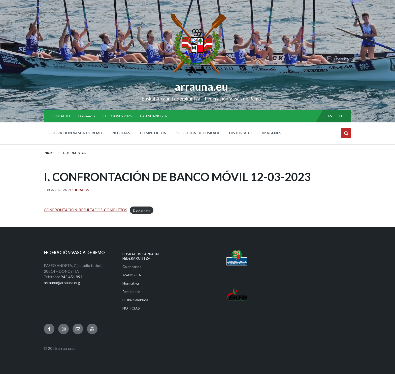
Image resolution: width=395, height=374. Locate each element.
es (330, 116)
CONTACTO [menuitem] (60, 116)
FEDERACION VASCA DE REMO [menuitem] (75, 133)
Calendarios (131, 266)
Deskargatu (141, 210)
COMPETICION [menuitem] (153, 133)
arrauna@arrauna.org (62, 282)
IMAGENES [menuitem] (271, 133)
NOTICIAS (131, 308)
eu (341, 116)
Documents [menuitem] (86, 116)
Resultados (78, 190)
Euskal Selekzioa (135, 300)
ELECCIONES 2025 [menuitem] (118, 116)
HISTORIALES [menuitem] (240, 133)
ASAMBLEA (131, 275)
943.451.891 (72, 277)
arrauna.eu (201, 86)
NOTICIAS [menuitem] (121, 133)
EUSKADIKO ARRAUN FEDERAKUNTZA (140, 256)
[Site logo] (197, 76)
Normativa (130, 283)
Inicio (49, 153)
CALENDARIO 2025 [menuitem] (155, 116)
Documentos (74, 153)
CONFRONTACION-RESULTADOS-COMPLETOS (85, 210)
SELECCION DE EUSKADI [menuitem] (197, 133)
